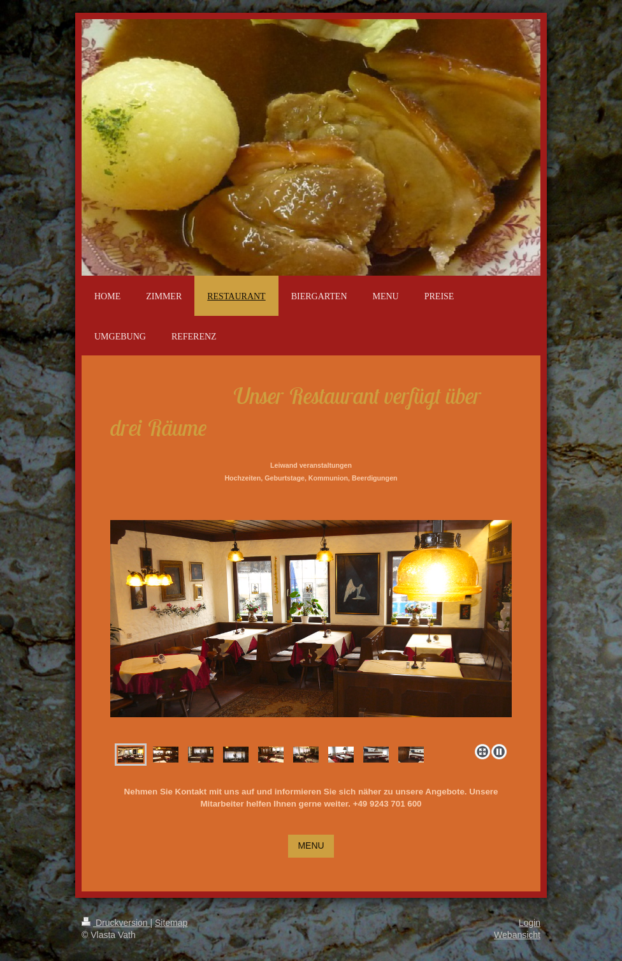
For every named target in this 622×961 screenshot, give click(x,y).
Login (529, 923)
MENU (311, 845)
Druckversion (116, 923)
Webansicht (517, 935)
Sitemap (171, 923)
